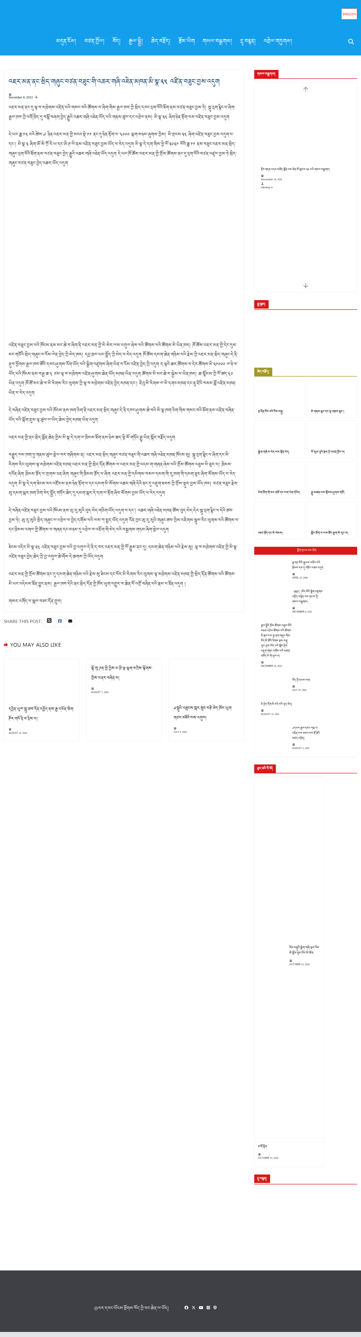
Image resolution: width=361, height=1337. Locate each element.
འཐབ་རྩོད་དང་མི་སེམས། (267, 538)
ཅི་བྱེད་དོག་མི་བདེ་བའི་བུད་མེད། (273, 708)
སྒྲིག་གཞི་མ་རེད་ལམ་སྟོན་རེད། (270, 455)
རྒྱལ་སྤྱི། (136, 41)
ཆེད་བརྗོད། (161, 41)
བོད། (117, 41)
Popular (304, 555)
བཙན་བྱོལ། (94, 41)
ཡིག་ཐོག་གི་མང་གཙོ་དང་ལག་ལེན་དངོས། (276, 497)
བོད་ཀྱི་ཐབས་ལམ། (298, 684)
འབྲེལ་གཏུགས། (278, 41)
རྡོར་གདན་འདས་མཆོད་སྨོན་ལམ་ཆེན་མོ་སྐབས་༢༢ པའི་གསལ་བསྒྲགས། (292, 175)
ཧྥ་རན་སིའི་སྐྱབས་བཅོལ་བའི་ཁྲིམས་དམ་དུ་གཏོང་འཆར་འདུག (304, 570)
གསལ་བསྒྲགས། (218, 41)
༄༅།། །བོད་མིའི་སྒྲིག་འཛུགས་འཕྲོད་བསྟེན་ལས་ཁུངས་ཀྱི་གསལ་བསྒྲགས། (304, 601)
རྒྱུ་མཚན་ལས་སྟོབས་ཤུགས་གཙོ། (326, 497)
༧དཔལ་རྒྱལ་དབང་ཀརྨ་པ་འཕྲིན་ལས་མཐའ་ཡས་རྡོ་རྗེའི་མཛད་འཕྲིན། (303, 737)
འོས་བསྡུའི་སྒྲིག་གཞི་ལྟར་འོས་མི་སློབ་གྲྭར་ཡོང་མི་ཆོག (301, 955)
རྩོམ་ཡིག (186, 41)
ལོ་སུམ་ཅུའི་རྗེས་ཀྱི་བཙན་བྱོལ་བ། (327, 455)
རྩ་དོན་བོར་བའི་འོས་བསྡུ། (267, 414)
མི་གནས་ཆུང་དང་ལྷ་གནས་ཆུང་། (326, 414)
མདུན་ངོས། (66, 41)
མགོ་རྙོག (259, 1151)
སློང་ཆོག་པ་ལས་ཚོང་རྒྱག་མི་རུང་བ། (328, 538)
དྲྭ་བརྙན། (248, 41)
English (349, 14)
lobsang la (263, 193)
